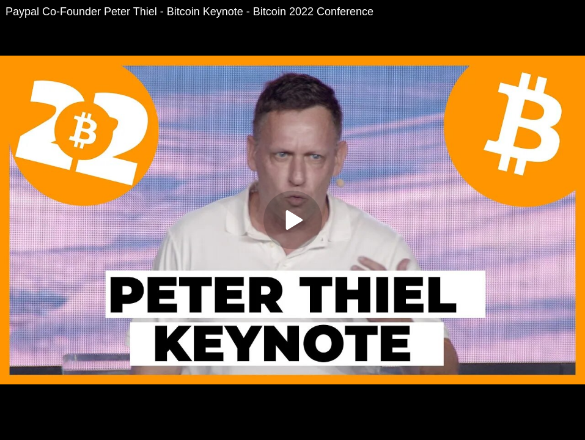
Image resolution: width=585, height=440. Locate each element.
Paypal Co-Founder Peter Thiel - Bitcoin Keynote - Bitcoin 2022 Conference (189, 12)
